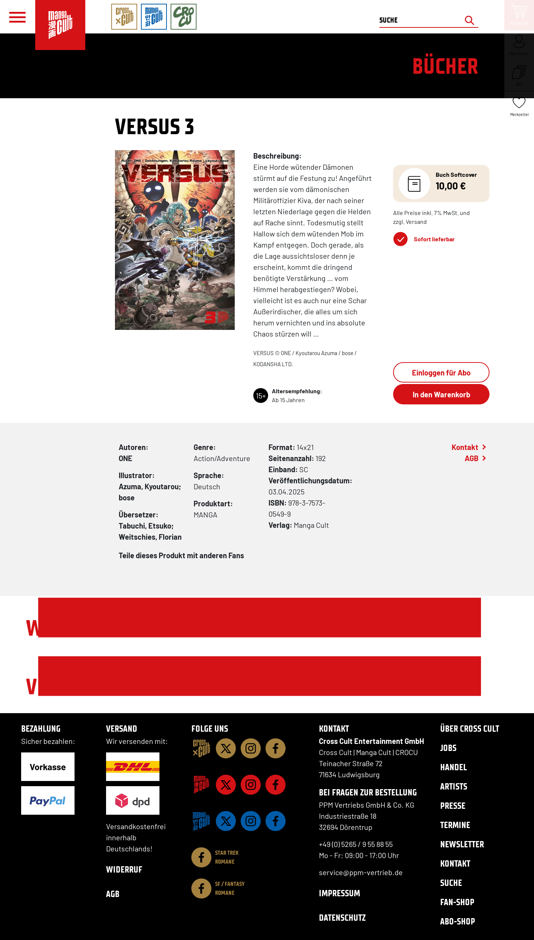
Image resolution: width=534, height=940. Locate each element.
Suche (451, 882)
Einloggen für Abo (441, 372)
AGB (471, 458)
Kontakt (465, 447)
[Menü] (17, 17)
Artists (453, 786)
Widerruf (124, 869)
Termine (455, 825)
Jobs (448, 747)
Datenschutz (342, 917)
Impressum (339, 893)
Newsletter (462, 844)
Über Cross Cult (469, 728)
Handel (453, 767)
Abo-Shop (457, 921)
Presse (452, 805)
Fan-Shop (457, 902)
